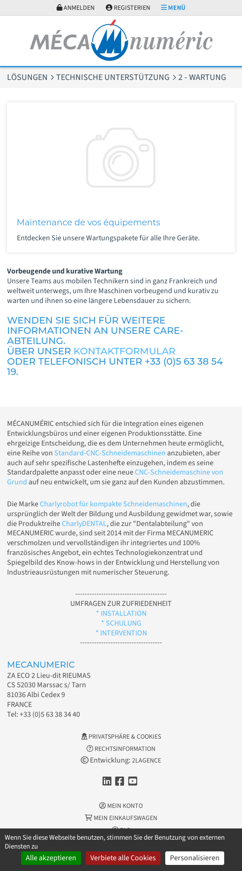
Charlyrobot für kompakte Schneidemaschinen (113, 504)
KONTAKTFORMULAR (124, 351)
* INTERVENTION (121, 633)
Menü (173, 8)
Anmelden (76, 8)
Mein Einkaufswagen (121, 818)
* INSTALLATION (121, 613)
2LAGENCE (146, 760)
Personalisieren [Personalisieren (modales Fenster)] (195, 858)
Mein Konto (121, 806)
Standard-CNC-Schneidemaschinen (110, 453)
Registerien (128, 8)
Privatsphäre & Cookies (121, 736)
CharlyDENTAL (84, 523)
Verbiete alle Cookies (123, 858)
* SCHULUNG (121, 623)
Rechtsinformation (121, 749)
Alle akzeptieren (51, 858)
